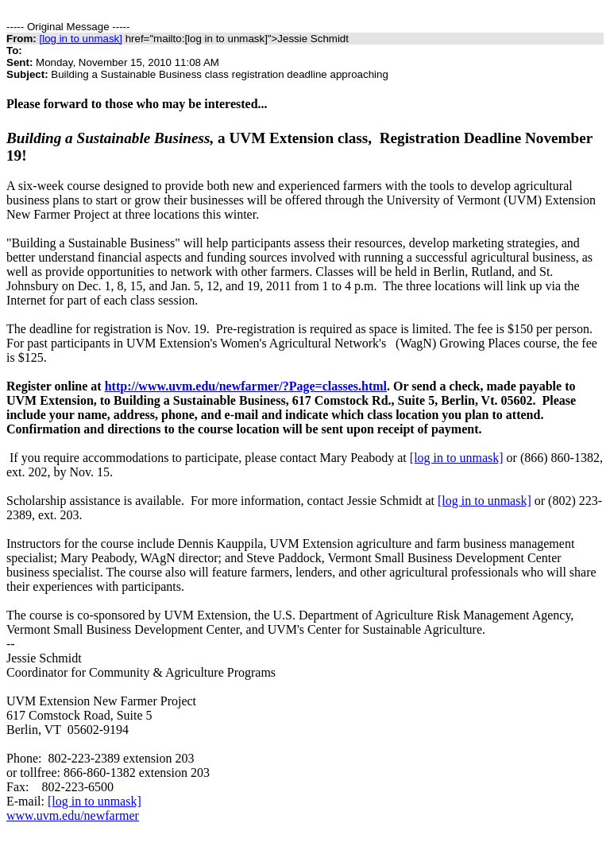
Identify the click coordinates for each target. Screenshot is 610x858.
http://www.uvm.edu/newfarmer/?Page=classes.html (246, 386)
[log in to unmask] (80, 39)
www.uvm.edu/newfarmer (72, 815)
